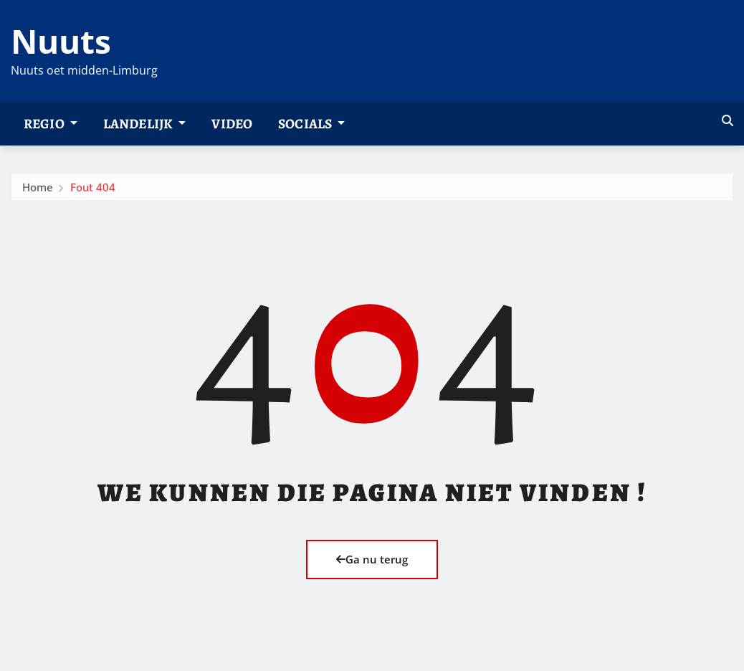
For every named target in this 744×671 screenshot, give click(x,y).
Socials (311, 123)
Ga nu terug (372, 559)
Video (231, 123)
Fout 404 (92, 198)
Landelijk (144, 123)
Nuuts (61, 41)
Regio (50, 123)
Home (37, 198)
